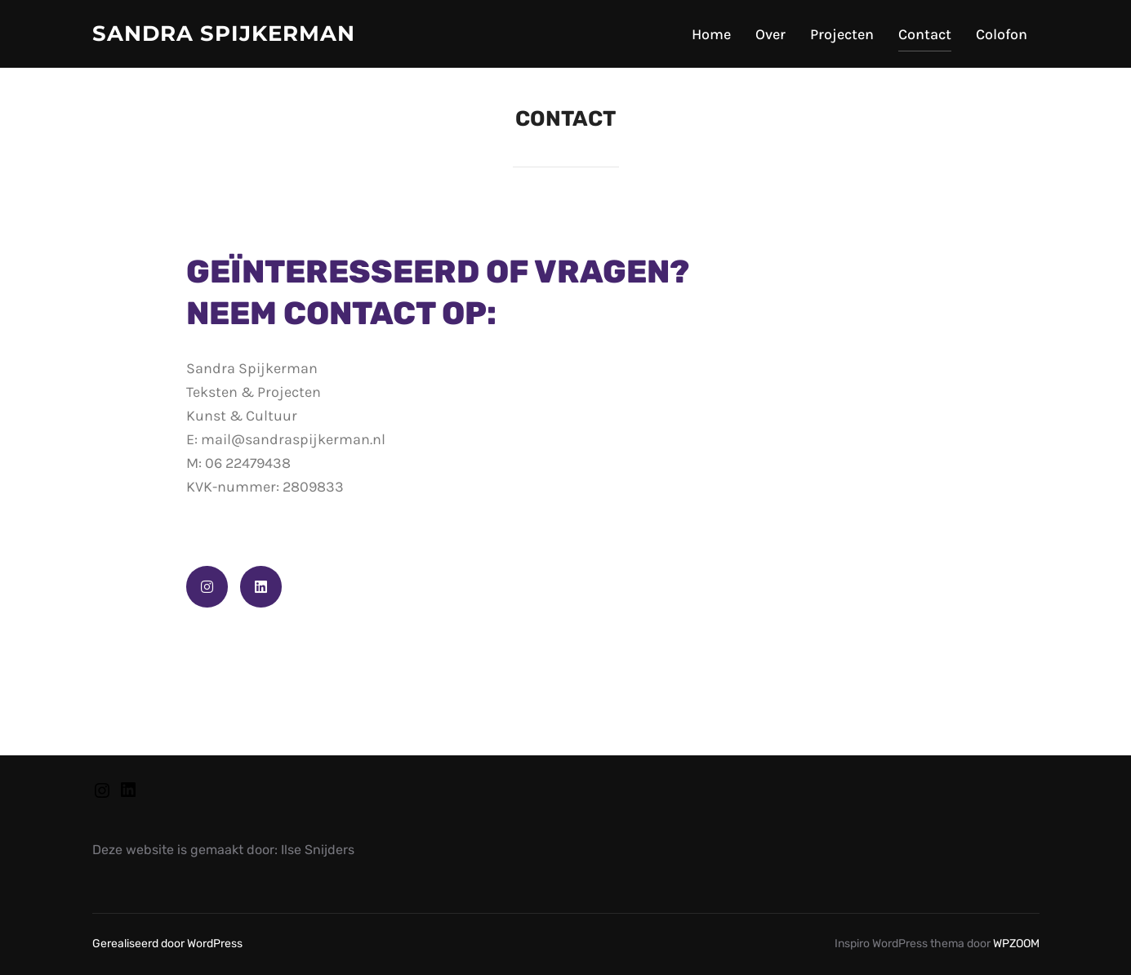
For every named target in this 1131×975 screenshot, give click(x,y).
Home (711, 34)
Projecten (842, 34)
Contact (924, 34)
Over (770, 34)
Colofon (1001, 34)
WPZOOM (1016, 944)
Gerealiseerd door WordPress (167, 944)
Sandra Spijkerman (223, 33)
